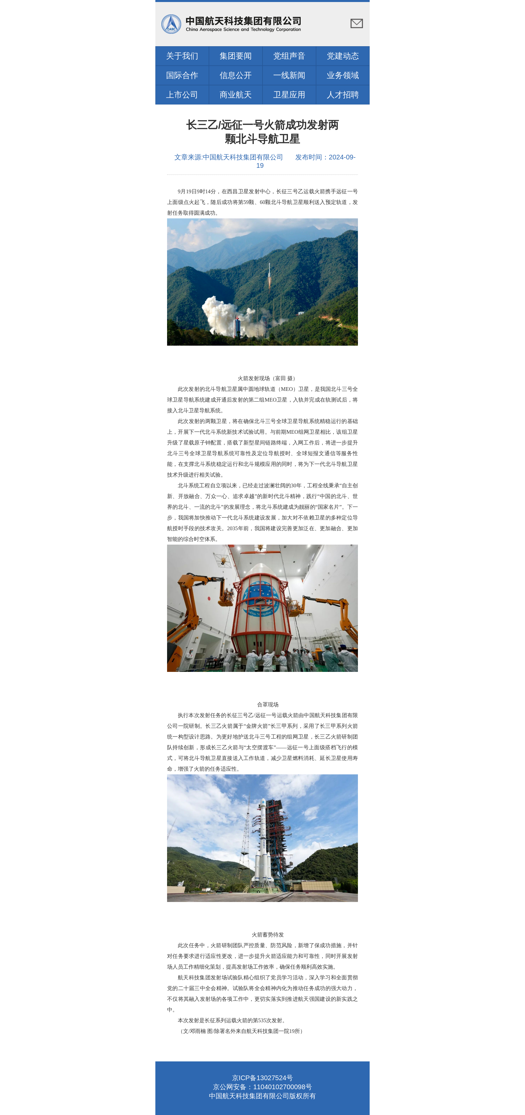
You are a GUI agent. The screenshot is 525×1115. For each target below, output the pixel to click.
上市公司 (182, 94)
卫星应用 (289, 94)
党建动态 (343, 55)
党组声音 (289, 55)
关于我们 (182, 55)
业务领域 (343, 75)
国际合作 (182, 75)
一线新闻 (289, 75)
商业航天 (236, 94)
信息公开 (236, 75)
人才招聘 (343, 94)
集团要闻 (236, 55)
